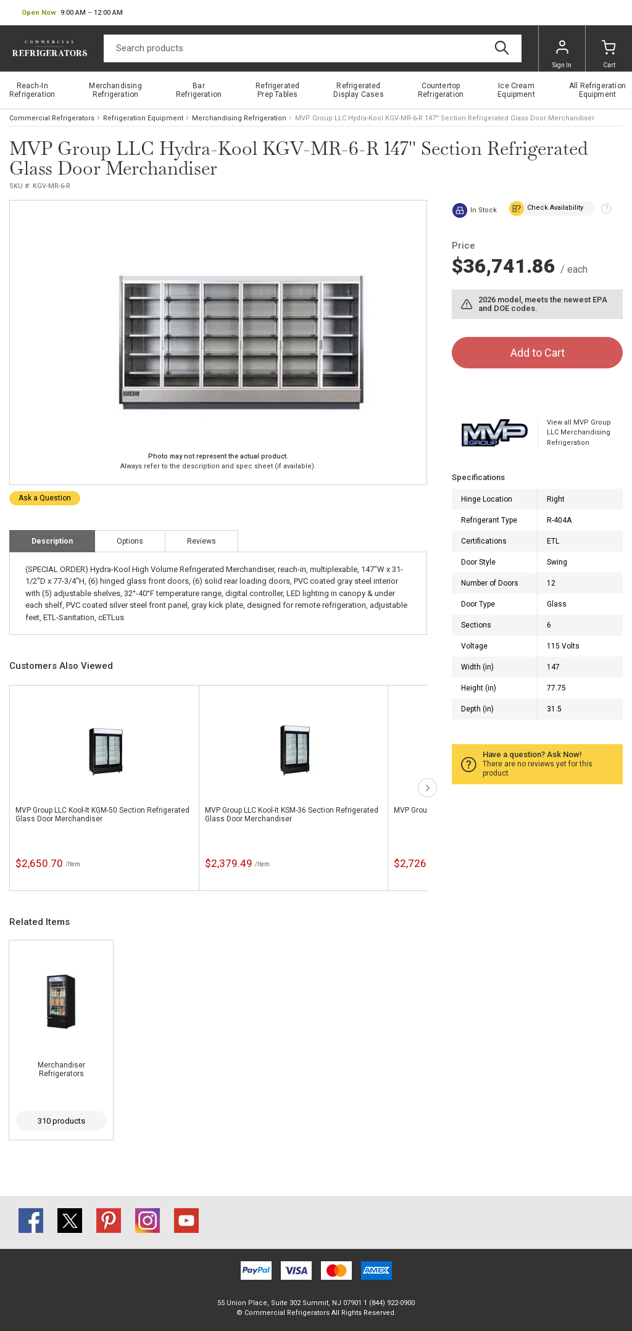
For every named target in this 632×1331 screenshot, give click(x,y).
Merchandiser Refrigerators (61, 1069)
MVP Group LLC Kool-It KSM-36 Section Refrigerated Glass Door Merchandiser (291, 814)
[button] (72, 13)
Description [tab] (52, 541)
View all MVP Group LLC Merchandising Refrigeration (579, 432)
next (427, 787)
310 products (61, 1121)
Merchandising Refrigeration (239, 118)
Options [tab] (130, 541)
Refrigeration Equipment (143, 118)
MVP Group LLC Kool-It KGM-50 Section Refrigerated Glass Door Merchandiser (102, 814)
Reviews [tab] (201, 541)
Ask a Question (45, 498)
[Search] (313, 48)
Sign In (562, 54)
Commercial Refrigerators (51, 118)
